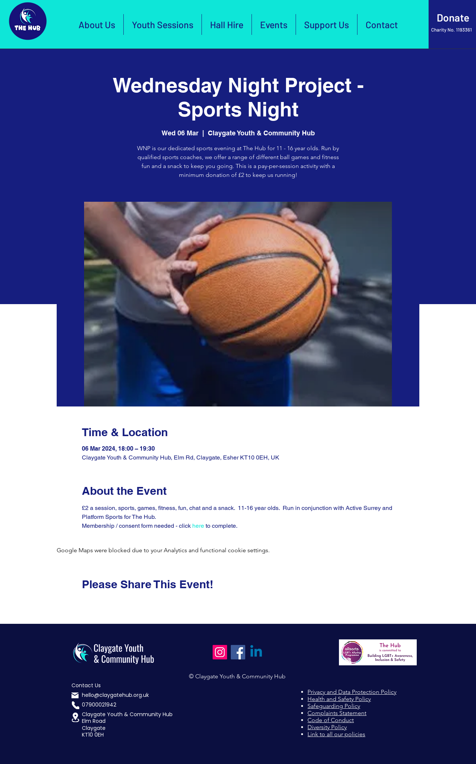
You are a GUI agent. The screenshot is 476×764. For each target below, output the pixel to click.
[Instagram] (220, 652)
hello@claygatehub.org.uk (115, 695)
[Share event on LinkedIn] (121, 604)
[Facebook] (238, 652)
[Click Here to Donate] (452, 17)
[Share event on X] (103, 604)
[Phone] (75, 705)
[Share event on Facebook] (85, 604)
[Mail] (75, 695)
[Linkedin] (256, 652)
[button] (75, 717)
